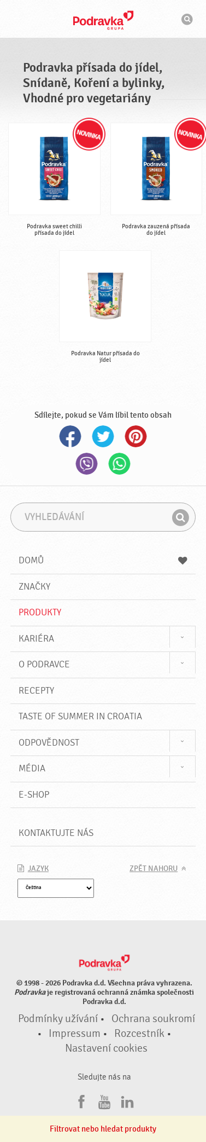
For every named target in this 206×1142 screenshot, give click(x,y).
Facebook (70, 436)
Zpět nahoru (154, 868)
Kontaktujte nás (56, 833)
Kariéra (36, 638)
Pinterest (136, 436)
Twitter (103, 436)
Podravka (103, 20)
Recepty (36, 690)
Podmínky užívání (58, 1019)
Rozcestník (139, 1034)
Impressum (75, 1034)
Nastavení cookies (106, 1048)
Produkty (40, 612)
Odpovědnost (49, 742)
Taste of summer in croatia (80, 716)
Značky (34, 586)
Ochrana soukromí (153, 1019)
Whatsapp (120, 464)
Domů (103, 560)
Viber (87, 464)
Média (32, 768)
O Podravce (44, 664)
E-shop (34, 794)
